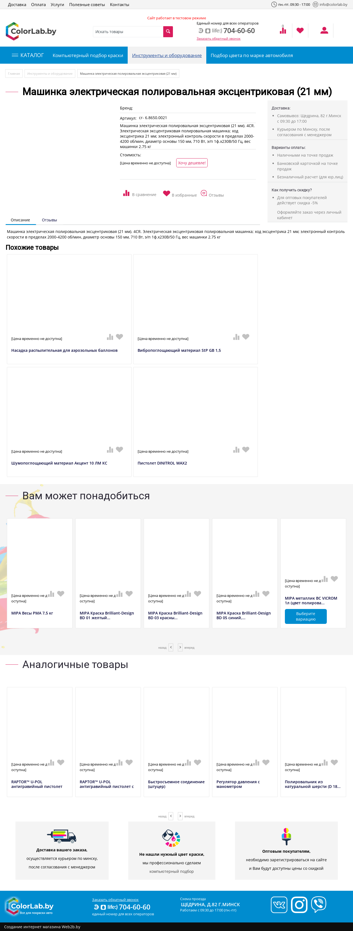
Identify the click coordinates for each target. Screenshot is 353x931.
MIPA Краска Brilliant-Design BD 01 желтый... (107, 615)
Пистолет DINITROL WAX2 (162, 463)
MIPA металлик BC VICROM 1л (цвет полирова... (311, 600)
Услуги (57, 4)
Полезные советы (87, 4)
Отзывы (49, 219)
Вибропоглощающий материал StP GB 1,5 (179, 350)
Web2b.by (71, 926)
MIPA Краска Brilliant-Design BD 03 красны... (175, 615)
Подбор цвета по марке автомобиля (252, 55)
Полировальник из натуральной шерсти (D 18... (313, 784)
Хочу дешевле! (192, 162)
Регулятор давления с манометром (238, 784)
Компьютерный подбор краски (88, 55)
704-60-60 (121, 906)
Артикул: (128, 118)
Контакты (119, 4)
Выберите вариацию (306, 616)
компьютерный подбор (171, 871)
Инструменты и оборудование (167, 55)
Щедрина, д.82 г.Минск (210, 904)
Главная (14, 73)
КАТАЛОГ (28, 55)
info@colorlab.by (330, 4)
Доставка (17, 4)
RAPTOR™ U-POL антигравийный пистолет (36, 784)
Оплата (38, 4)
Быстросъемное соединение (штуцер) (176, 784)
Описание (20, 219)
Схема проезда (193, 898)
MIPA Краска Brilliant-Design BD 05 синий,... (243, 615)
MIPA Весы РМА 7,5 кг (32, 613)
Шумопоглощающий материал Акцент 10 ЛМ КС (59, 463)
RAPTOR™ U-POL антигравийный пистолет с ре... (107, 786)
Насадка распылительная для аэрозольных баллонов (64, 350)
